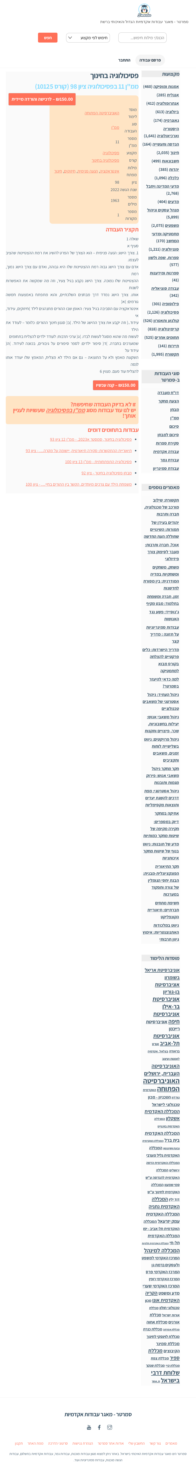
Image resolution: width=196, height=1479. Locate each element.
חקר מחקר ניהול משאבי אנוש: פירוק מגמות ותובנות (162, 776)
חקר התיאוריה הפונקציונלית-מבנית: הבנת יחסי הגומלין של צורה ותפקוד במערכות (161, 881)
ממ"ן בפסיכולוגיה (65, 411)
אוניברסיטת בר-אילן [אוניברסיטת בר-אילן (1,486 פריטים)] (166, 1003)
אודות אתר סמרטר (111, 1444)
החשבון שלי (136, 1444)
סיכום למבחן (168, 435)
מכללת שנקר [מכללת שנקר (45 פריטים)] (155, 1366)
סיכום (174, 427)
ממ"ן (115, 128)
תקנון (19, 1444)
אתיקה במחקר (167, 814)
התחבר (118, 60)
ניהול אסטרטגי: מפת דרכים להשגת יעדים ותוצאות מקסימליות (161, 798)
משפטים (172, 226)
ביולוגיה (172, 112)
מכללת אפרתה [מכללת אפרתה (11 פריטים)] (171, 1330)
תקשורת (172, 355)
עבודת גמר (169, 460)
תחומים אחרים (167, 338)
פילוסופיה (170, 304)
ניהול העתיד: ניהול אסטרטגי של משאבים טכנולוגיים (161, 702)
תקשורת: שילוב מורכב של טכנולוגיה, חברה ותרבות (161, 507)
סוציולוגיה (170, 250)
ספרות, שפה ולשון (163, 258)
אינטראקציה (109, 171)
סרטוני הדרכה (58, 1444)
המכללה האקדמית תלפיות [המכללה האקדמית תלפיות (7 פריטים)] (155, 1244)
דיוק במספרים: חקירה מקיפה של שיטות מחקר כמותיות (161, 829)
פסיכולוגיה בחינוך (105, 161)
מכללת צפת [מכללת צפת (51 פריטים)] (160, 1358)
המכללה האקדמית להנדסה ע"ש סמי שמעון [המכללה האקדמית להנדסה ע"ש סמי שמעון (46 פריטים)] (162, 1178)
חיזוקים (70, 171)
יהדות (174, 170)
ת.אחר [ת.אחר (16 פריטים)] (156, 1382)
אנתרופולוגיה (167, 104)
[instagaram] (109, 1427)
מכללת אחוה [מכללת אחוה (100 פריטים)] (156, 1322)
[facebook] (99, 1427)
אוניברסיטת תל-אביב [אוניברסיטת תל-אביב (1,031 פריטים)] (166, 1040)
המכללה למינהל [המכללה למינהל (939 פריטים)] (162, 1251)
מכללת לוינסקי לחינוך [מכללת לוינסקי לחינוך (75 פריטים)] (163, 1337)
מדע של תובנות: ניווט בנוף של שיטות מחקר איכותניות (161, 851)
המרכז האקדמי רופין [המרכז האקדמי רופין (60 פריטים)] (164, 1279)
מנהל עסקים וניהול (163, 210)
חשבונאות (170, 161)
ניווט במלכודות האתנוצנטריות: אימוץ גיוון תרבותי (161, 933)
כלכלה (173, 178)
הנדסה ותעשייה (165, 145)
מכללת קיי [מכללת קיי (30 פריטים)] (173, 1366)
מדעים (173, 202)
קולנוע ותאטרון (166, 321)
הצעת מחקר (168, 401)
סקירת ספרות (167, 444)
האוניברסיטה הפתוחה (102, 113)
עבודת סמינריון (166, 469)
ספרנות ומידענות (164, 273)
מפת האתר (35, 1444)
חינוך (58, 171)
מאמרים (171, 1444)
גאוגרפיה (171, 121)
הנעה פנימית (87, 171)
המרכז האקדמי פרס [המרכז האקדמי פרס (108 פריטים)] (163, 1272)
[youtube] (89, 1427)
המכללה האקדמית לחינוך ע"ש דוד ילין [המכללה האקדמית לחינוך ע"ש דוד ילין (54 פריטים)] (163, 1193)
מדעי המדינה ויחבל (162, 187)
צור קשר (155, 1444)
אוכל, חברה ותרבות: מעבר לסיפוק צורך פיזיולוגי (162, 552)
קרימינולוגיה (168, 329)
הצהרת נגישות (82, 1444)
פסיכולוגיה (111, 153)
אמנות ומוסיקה (166, 87)
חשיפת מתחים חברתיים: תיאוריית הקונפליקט (163, 910)
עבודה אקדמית (166, 452)
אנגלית (173, 95)
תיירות (173, 346)
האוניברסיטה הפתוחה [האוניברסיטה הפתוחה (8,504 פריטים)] (161, 1085)
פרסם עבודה (147, 60)
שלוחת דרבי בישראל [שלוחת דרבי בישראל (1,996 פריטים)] (165, 1377)
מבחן (174, 410)
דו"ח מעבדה (168, 393)
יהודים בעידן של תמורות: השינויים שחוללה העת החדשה (161, 530)
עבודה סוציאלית (165, 289)
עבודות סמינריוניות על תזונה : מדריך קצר (162, 635)
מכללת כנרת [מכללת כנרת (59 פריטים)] (152, 1329)
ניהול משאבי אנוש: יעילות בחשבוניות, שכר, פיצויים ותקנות (162, 724)
